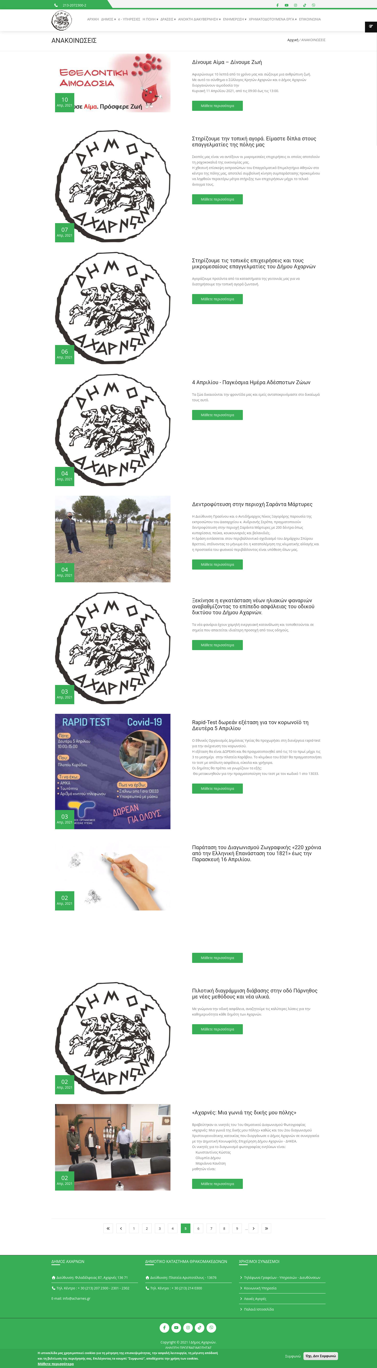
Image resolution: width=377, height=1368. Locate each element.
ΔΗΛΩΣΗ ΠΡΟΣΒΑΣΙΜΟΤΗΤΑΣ (188, 1347)
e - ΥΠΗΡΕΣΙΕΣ (129, 19)
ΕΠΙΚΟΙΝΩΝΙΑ (310, 19)
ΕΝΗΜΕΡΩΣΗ (234, 19)
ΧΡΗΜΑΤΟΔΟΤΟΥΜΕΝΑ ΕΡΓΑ (272, 19)
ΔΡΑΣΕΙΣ (167, 19)
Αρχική (293, 40)
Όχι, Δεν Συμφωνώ (321, 1356)
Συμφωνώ (293, 1356)
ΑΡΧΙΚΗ (93, 19)
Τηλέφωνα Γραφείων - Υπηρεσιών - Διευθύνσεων (279, 1277)
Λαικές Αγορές (252, 1298)
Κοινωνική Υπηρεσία (257, 1288)
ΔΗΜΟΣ (107, 19)
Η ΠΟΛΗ (149, 19)
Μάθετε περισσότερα (217, 105)
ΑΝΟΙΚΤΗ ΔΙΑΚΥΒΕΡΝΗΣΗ (198, 19)
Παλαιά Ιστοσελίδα (256, 1309)
